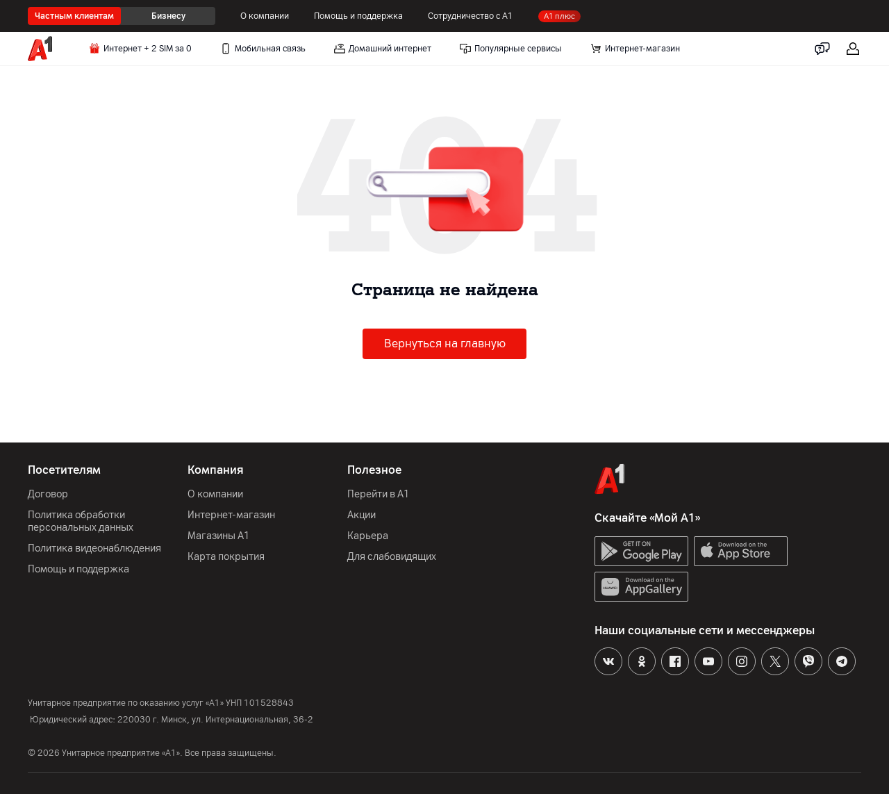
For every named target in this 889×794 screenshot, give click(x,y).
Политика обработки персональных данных (80, 521)
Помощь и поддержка (358, 16)
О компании (264, 16)
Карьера (367, 536)
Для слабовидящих (391, 557)
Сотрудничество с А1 (470, 16)
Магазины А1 (219, 536)
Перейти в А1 (378, 494)
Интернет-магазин (231, 515)
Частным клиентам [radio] (74, 16)
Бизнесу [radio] (168, 16)
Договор (48, 494)
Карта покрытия (226, 557)
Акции (361, 515)
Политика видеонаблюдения (94, 548)
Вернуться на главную (445, 343)
